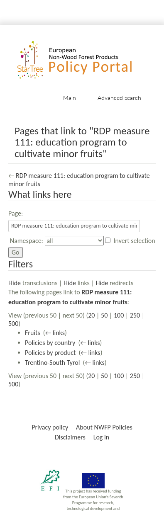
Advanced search (119, 97)
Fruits (32, 333)
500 (13, 324)
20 (91, 315)
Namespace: (26, 241)
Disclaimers (70, 437)
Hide (14, 283)
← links (55, 333)
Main (69, 97)
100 (119, 315)
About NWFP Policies (104, 427)
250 (135, 315)
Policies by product (50, 353)
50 (104, 315)
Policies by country (50, 343)
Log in (101, 437)
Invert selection (134, 241)
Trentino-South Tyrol (52, 362)
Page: (15, 213)
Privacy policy (50, 427)
